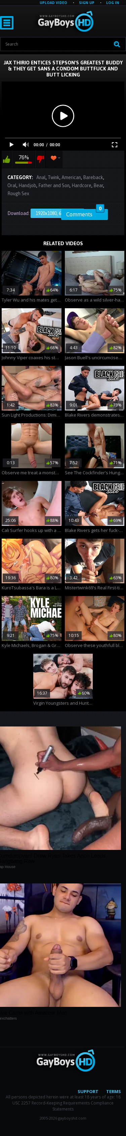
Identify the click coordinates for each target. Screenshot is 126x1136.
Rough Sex (18, 193)
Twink (53, 177)
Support (88, 1091)
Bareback (93, 177)
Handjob (27, 185)
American (71, 177)
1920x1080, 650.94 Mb (57, 213)
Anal (41, 177)
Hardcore (81, 185)
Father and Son (54, 185)
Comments (85, 213)
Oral (11, 185)
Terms (113, 1091)
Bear (98, 185)
